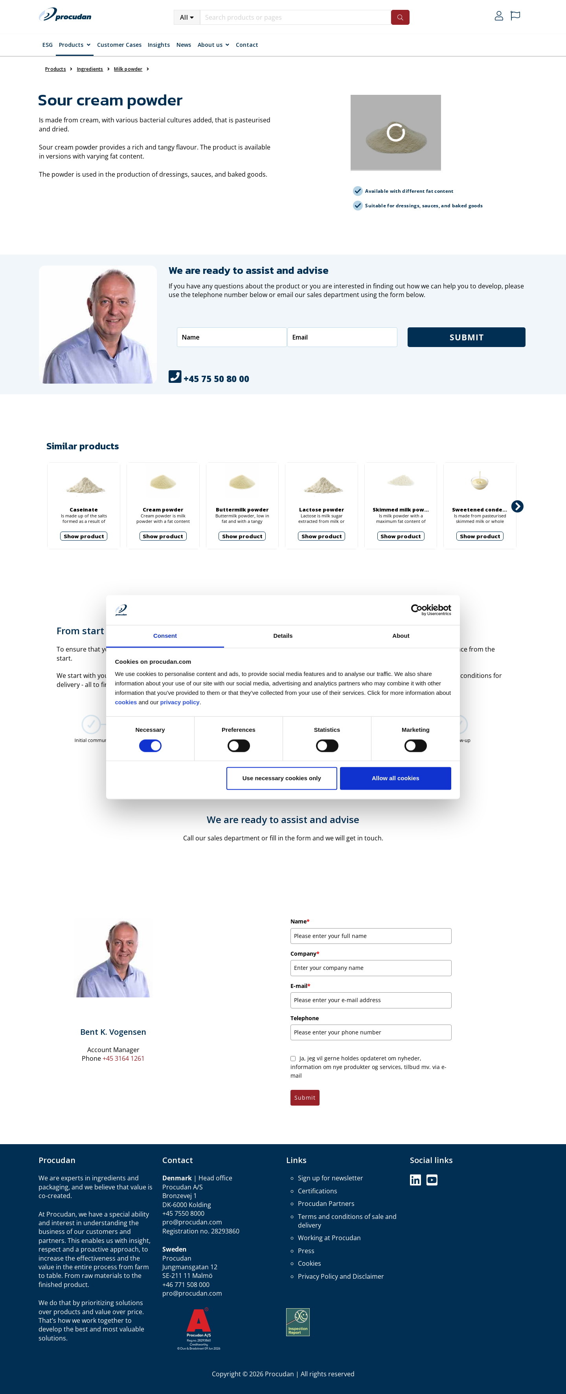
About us (210, 44)
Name (300, 921)
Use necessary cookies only (282, 778)
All (184, 17)
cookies (127, 702)
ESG (47, 44)
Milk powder (128, 69)
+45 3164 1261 (124, 1058)
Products (71, 44)
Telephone (304, 1018)
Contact (247, 44)
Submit (467, 337)
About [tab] (400, 636)
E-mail (300, 986)
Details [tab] (282, 636)
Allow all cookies (395, 778)
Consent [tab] (165, 636)
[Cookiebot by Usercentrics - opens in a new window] (416, 610)
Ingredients (90, 69)
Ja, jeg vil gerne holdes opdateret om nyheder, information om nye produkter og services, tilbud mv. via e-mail (368, 1067)
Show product (84, 536)
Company (305, 953)
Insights (159, 44)
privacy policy (180, 702)
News (183, 44)
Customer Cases (119, 44)
